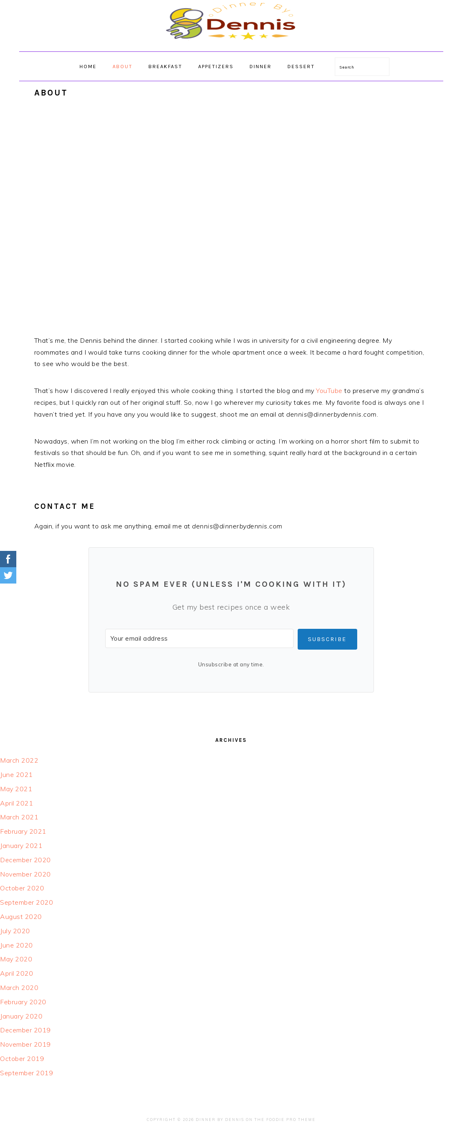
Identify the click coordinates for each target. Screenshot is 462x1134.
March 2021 (19, 817)
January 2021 (21, 845)
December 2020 (25, 860)
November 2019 (25, 1044)
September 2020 (26, 902)
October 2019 (22, 1058)
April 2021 (16, 803)
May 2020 (16, 959)
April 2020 (16, 973)
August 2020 (21, 916)
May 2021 (16, 789)
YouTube (329, 390)
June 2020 (16, 945)
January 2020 (21, 1016)
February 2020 (23, 1002)
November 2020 (25, 874)
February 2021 (23, 831)
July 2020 (15, 931)
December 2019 (25, 1030)
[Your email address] (199, 638)
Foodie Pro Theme (291, 1119)
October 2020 (22, 888)
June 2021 (16, 774)
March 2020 (19, 987)
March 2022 (19, 760)
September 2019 (26, 1073)
